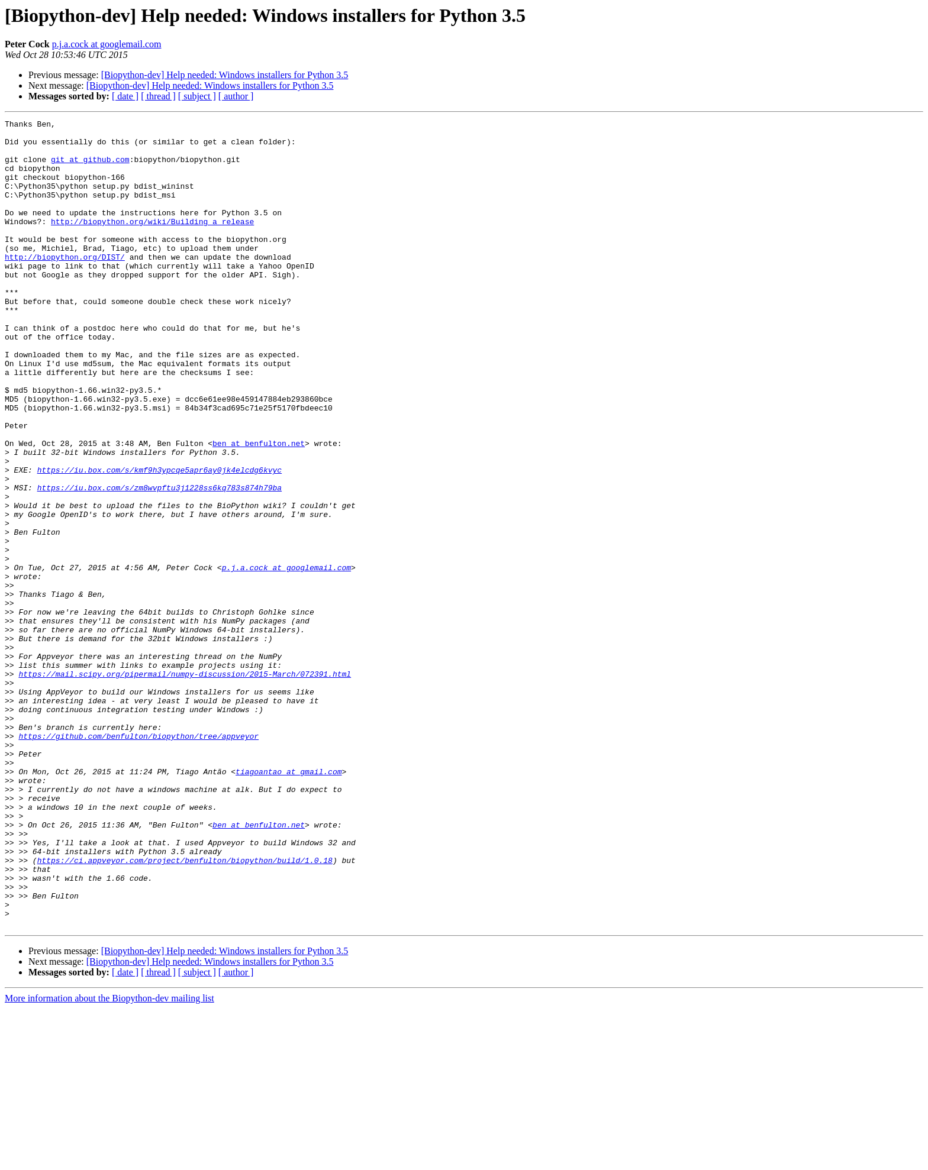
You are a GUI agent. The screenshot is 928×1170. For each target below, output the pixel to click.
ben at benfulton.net (258, 508)
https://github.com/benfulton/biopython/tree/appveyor (138, 860)
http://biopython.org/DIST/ (65, 285)
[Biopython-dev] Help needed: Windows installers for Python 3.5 (225, 75)
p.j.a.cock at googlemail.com (107, 44)
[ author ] (236, 96)
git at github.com (90, 168)
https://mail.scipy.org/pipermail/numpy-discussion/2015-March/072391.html (184, 785)
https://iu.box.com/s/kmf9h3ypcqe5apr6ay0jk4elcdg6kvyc (159, 540)
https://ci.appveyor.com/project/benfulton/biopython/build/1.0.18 (185, 1009)
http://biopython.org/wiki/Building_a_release (152, 242)
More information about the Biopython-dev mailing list (109, 1160)
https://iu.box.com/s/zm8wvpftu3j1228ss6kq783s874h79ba (159, 562)
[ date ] (125, 96)
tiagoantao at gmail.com (288, 902)
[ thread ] (158, 96)
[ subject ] (197, 96)
